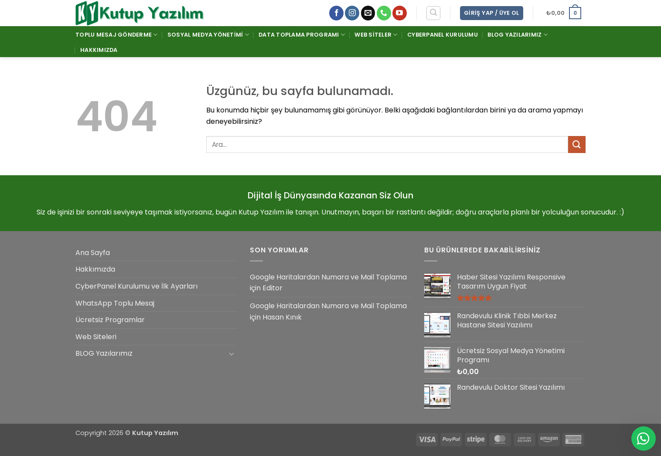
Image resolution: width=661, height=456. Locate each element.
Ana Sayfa (92, 253)
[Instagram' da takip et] (352, 13)
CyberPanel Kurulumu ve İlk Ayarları (136, 286)
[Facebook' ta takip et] (336, 13)
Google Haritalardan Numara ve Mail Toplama (328, 277)
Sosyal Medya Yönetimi (208, 35)
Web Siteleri (95, 337)
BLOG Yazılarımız (517, 35)
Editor (272, 288)
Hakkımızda (99, 50)
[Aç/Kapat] (231, 353)
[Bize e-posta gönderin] (368, 13)
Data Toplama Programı (302, 35)
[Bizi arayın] (384, 13)
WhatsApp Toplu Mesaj (114, 303)
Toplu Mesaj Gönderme (116, 35)
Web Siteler (375, 35)
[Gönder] (577, 144)
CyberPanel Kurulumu (442, 34)
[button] (433, 13)
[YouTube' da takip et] (399, 13)
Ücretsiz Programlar (110, 320)
